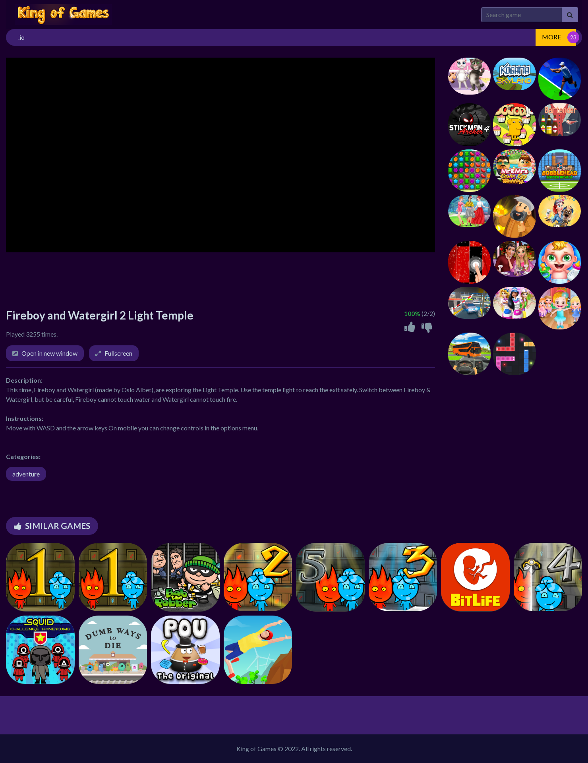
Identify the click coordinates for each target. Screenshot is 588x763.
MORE (551, 37)
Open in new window (49, 353)
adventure (26, 474)
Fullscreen (118, 353)
